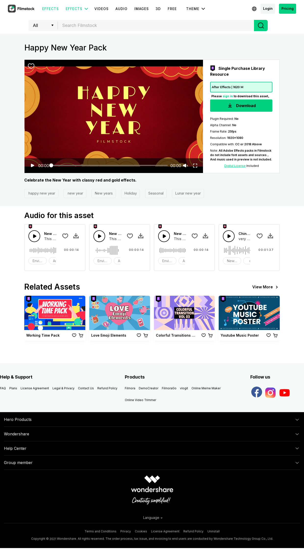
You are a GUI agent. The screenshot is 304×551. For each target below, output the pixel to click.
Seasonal (156, 193)
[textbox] (156, 25)
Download (241, 106)
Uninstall (213, 531)
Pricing (287, 8)
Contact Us (86, 388)
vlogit (184, 388)
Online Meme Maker (206, 388)
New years (104, 193)
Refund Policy (107, 388)
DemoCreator (148, 388)
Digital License (235, 166)
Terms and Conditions (100, 531)
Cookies (141, 531)
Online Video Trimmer (140, 400)
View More (266, 287)
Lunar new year (188, 193)
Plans (13, 388)
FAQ (3, 388)
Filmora (130, 388)
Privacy (125, 531)
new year (75, 193)
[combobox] (156, 25)
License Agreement (35, 388)
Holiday (130, 193)
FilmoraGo (169, 388)
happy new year (41, 193)
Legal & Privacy (63, 388)
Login (268, 8)
